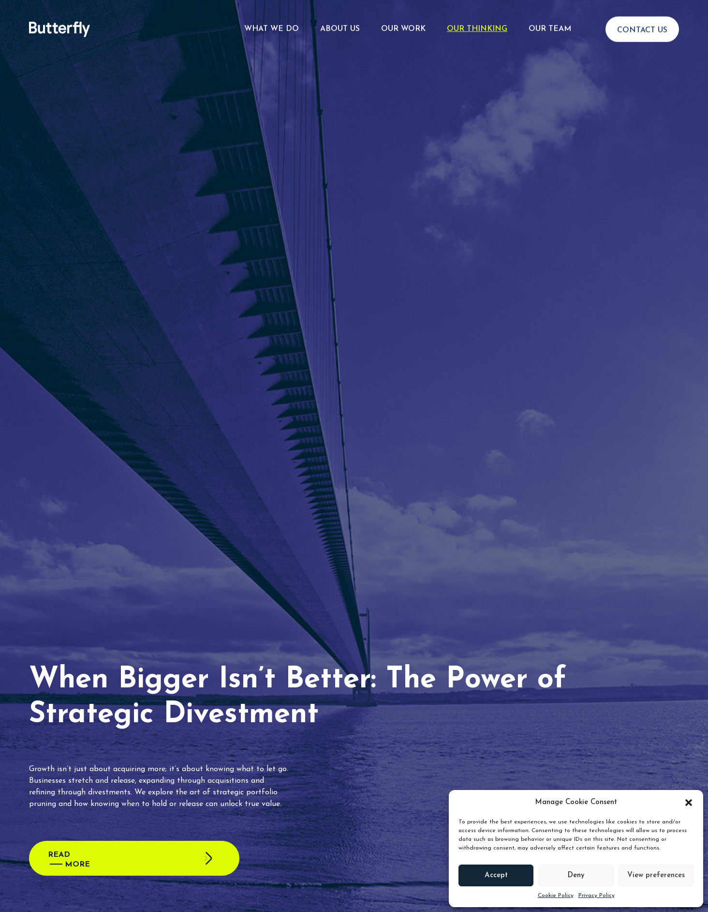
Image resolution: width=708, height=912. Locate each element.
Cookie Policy (556, 895)
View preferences (656, 875)
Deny (576, 875)
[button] (688, 802)
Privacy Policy (596, 895)
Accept (496, 875)
